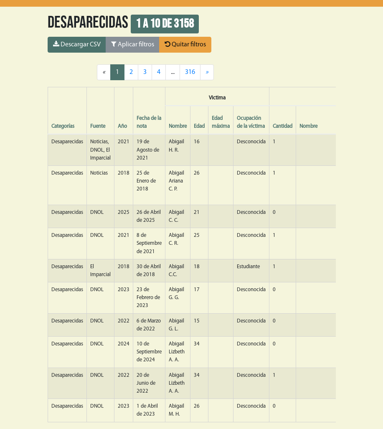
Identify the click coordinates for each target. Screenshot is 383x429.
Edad (199, 126)
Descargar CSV (77, 44)
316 (190, 72)
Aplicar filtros (132, 44)
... (173, 72)
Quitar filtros (185, 44)
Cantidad (282, 126)
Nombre (178, 126)
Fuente (97, 126)
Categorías (62, 126)
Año (122, 126)
